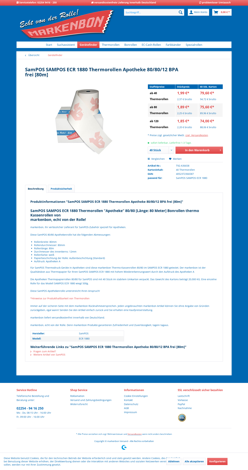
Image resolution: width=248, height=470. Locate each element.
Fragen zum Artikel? (43, 351)
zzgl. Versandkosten (196, 135)
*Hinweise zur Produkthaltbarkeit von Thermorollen (60, 298)
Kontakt (128, 400)
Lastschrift (184, 396)
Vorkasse (183, 400)
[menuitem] (154, 12)
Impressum (130, 412)
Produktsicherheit (61, 188)
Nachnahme (185, 408)
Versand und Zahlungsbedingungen (91, 400)
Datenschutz (131, 404)
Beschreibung (36, 188)
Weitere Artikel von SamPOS (47, 354)
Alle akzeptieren (194, 461)
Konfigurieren (217, 461)
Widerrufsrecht (79, 404)
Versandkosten (135, 434)
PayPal (181, 404)
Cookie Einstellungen (136, 396)
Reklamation (77, 396)
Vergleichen (156, 158)
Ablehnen (173, 461)
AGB (126, 408)
